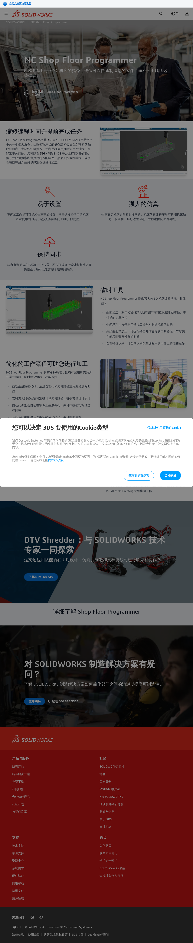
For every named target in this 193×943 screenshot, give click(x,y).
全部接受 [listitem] (170, 475)
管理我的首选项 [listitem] (138, 475)
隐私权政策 (55, 460)
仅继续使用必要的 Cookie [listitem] (164, 427)
